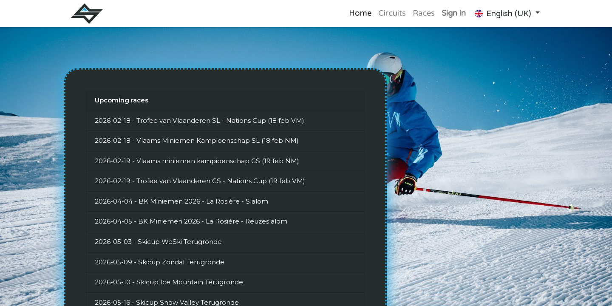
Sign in (454, 13)
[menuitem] (360, 13)
